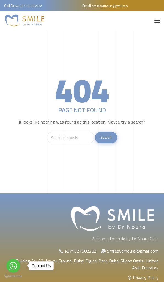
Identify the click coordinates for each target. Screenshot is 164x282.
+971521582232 (31, 6)
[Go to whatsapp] (13, 266)
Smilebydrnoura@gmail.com (110, 6)
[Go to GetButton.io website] (13, 276)
